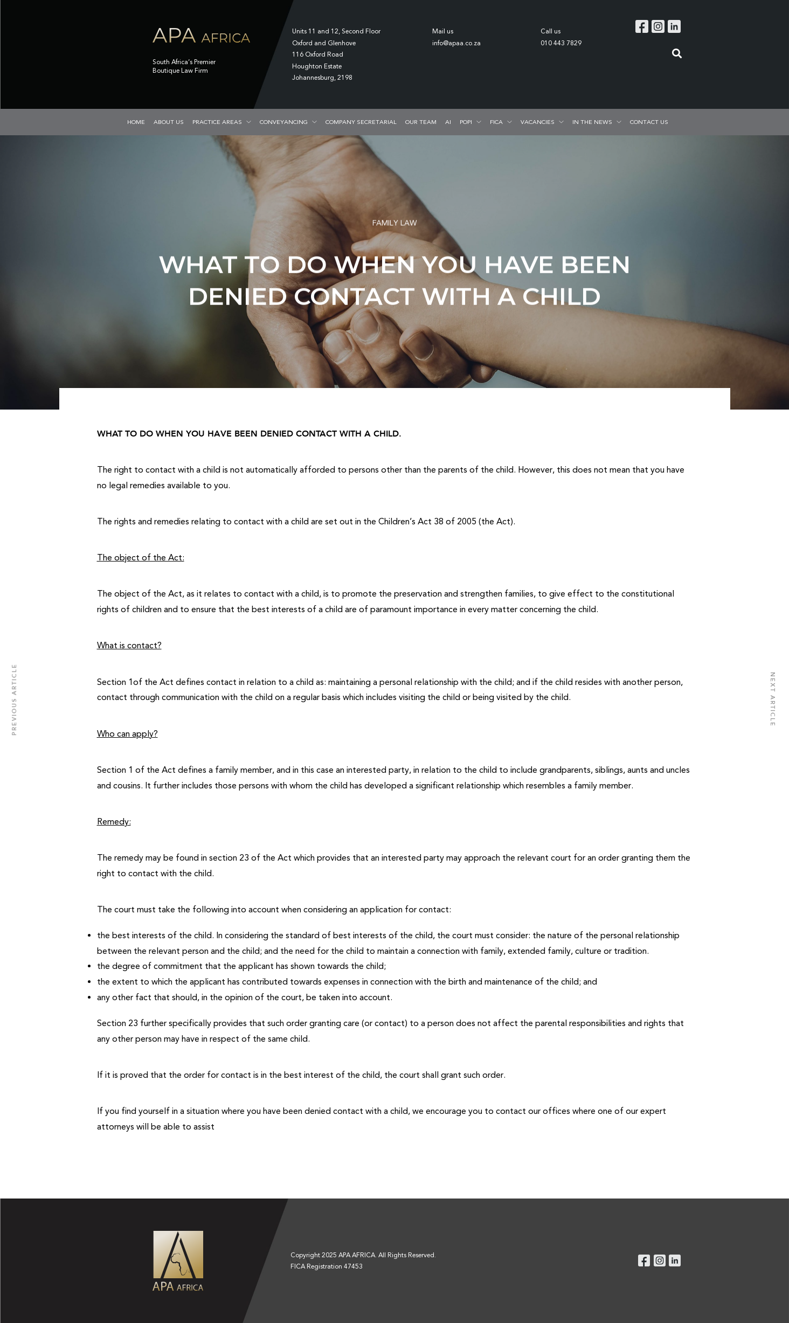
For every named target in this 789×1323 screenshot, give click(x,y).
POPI (466, 122)
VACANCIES (538, 122)
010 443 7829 (561, 43)
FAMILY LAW (394, 223)
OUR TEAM (421, 122)
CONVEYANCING (284, 122)
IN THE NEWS (592, 122)
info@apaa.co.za (456, 43)
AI (448, 122)
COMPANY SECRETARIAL (361, 122)
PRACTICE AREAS (217, 122)
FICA (496, 122)
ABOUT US (169, 122)
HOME (136, 122)
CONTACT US (649, 122)
